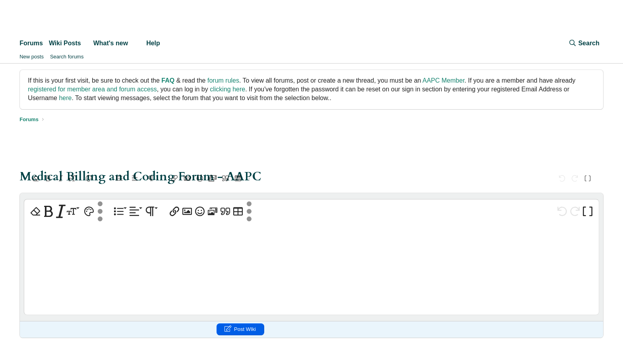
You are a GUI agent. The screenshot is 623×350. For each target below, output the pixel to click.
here (65, 98)
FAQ (167, 80)
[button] (87, 43)
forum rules (223, 80)
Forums (31, 43)
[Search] (583, 43)
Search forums (67, 57)
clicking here (227, 89)
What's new (110, 43)
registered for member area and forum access (92, 89)
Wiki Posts (65, 43)
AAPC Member (443, 80)
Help (153, 43)
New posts (31, 57)
